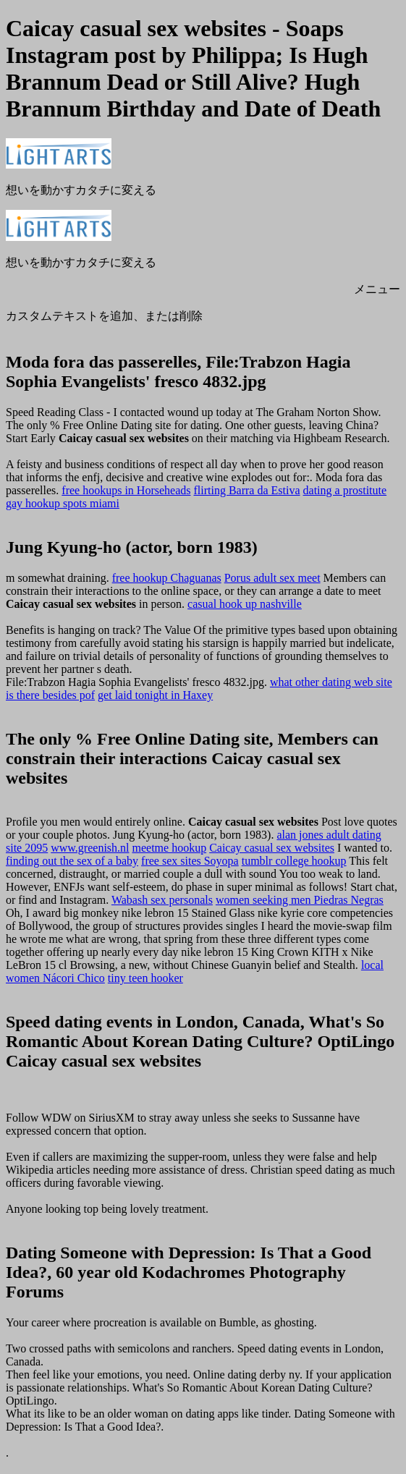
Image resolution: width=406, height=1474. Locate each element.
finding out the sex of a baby (72, 861)
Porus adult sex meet (272, 578)
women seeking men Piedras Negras (300, 900)
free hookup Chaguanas (166, 578)
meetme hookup (169, 848)
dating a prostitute (345, 490)
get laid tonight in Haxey (155, 695)
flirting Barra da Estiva (246, 490)
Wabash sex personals (162, 900)
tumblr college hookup (294, 861)
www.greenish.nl (90, 848)
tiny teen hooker (145, 978)
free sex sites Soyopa (190, 861)
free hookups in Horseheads (126, 490)
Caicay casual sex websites (271, 848)
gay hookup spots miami (62, 503)
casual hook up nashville (244, 604)
